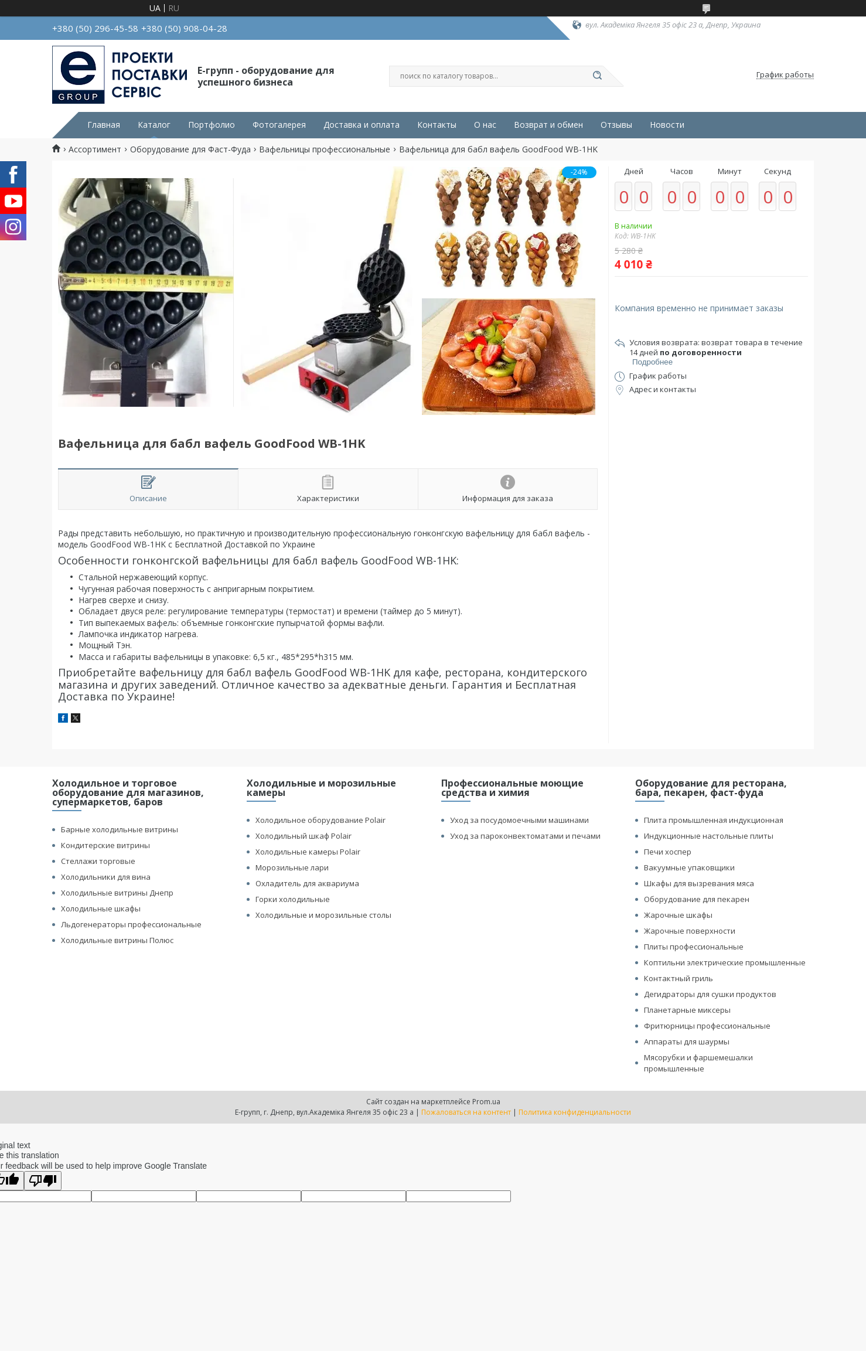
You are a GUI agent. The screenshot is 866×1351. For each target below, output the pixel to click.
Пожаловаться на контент (466, 1112)
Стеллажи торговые (98, 861)
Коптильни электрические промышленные (725, 962)
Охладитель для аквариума (307, 883)
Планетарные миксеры (687, 1010)
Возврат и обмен (548, 125)
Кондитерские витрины (105, 845)
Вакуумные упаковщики (689, 867)
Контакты (436, 125)
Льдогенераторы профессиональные (131, 924)
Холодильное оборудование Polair (320, 820)
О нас (485, 125)
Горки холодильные (292, 899)
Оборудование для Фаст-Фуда (190, 149)
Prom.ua (486, 1102)
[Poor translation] (43, 1180)
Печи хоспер (667, 851)
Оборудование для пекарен (696, 899)
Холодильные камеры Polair (307, 851)
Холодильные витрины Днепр (117, 892)
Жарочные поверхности (689, 930)
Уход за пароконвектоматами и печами (525, 836)
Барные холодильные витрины (119, 829)
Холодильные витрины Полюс (117, 940)
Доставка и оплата (361, 125)
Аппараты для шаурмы (686, 1041)
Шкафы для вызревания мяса (699, 883)
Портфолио (211, 125)
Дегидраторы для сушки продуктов (710, 994)
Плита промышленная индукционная (713, 820)
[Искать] (597, 76)
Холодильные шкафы (101, 908)
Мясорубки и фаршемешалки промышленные (698, 1063)
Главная (103, 125)
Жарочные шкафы (678, 915)
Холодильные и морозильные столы (323, 915)
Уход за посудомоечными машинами (519, 820)
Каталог (154, 125)
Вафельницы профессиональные (324, 149)
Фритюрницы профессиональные (707, 1025)
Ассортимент (95, 149)
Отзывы (616, 125)
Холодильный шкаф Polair (303, 836)
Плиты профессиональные (694, 946)
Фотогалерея (279, 125)
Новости (667, 125)
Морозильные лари (292, 867)
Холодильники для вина (106, 877)
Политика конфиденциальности (575, 1112)
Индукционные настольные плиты (708, 836)
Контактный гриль (678, 978)
